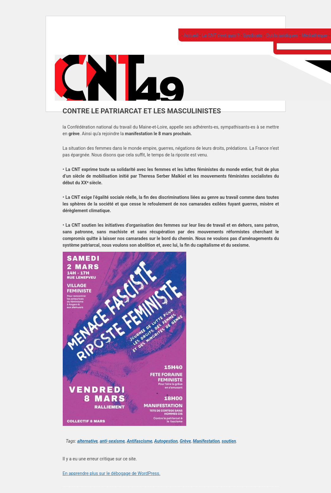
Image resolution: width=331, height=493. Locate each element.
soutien (229, 441)
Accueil (190, 35)
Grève (185, 441)
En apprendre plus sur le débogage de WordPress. (112, 473)
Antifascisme (139, 441)
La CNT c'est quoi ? (220, 35)
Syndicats (252, 35)
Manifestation (206, 441)
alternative (87, 441)
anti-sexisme (112, 441)
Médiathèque (314, 35)
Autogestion (166, 441)
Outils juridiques (281, 35)
